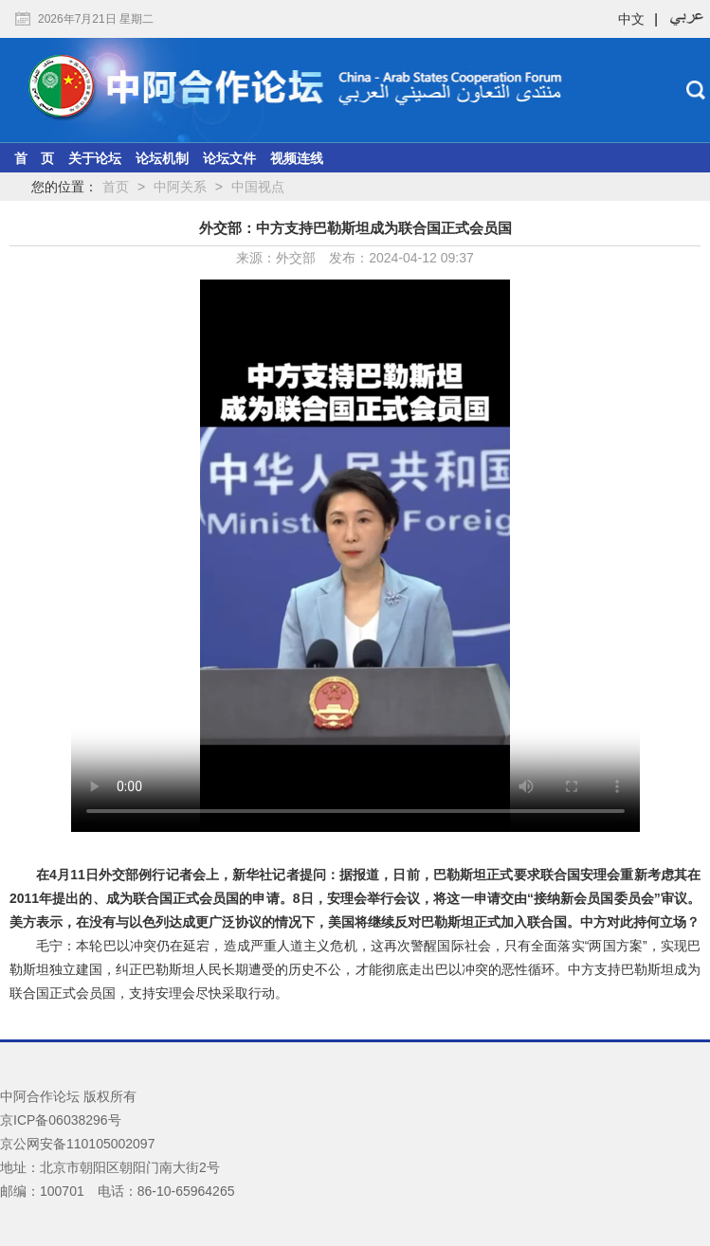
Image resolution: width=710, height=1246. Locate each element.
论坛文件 (229, 158)
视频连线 (296, 158)
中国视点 (257, 186)
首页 (115, 186)
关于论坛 (94, 158)
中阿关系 (180, 186)
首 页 (34, 158)
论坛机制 (162, 158)
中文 (631, 19)
